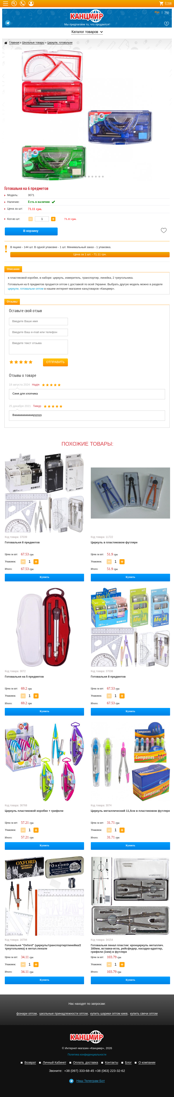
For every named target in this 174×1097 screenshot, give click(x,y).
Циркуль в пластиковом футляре (114, 542)
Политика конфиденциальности (87, 1054)
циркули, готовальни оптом (25, 288)
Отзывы (12, 301)
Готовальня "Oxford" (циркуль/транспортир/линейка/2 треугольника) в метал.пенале (43, 947)
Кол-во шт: (13, 219)
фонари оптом (26, 1013)
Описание (13, 269)
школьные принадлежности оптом (63, 1013)
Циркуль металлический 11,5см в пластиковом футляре (130, 810)
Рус (157, 12)
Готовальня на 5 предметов (24, 676)
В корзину (30, 231)
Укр (166, 12)
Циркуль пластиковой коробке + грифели (34, 810)
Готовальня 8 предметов (22, 542)
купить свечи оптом (144, 1013)
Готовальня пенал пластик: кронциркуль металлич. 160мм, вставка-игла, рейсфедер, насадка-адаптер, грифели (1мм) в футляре (127, 948)
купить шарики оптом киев (108, 1013)
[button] (71, 176)
